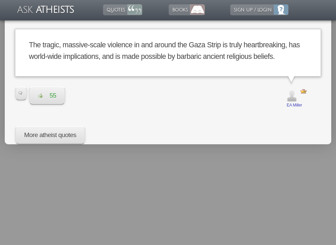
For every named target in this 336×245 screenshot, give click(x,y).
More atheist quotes (50, 134)
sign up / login (252, 10)
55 (47, 95)
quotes (115, 10)
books (180, 10)
